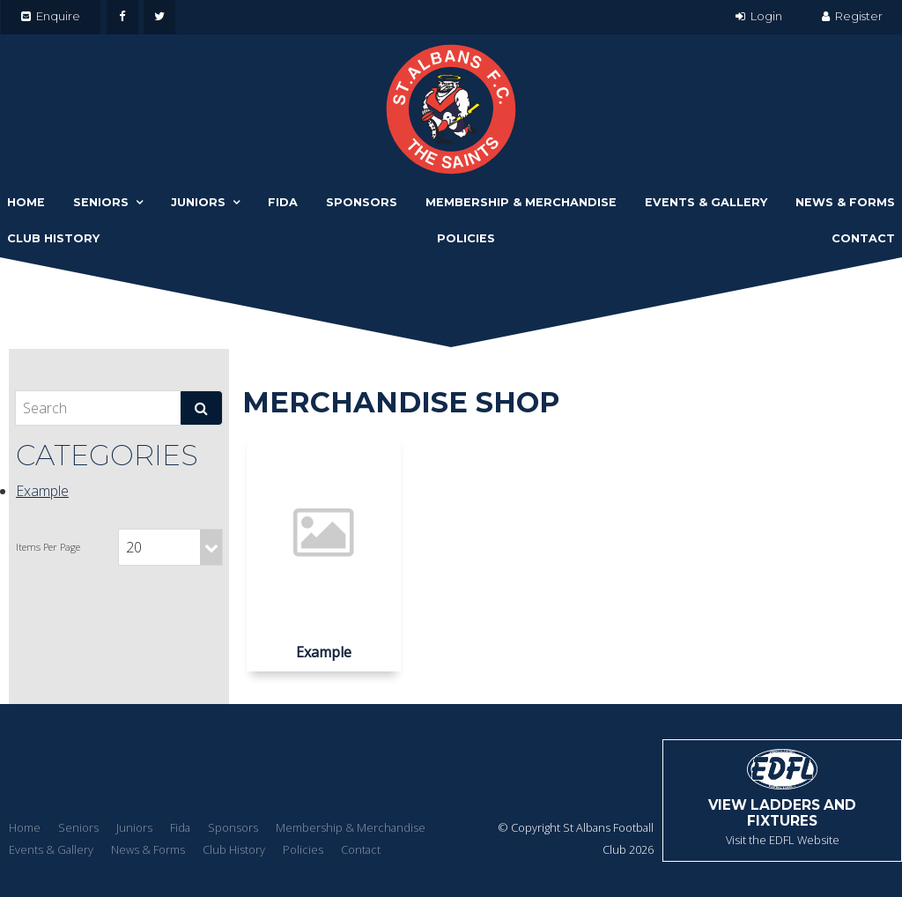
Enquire (58, 16)
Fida (283, 202)
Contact (863, 238)
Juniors (198, 202)
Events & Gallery (706, 202)
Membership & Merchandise (521, 202)
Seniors (101, 202)
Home (26, 202)
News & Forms (845, 202)
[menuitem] (24, 828)
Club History (53, 238)
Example (42, 490)
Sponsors (361, 202)
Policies (466, 238)
